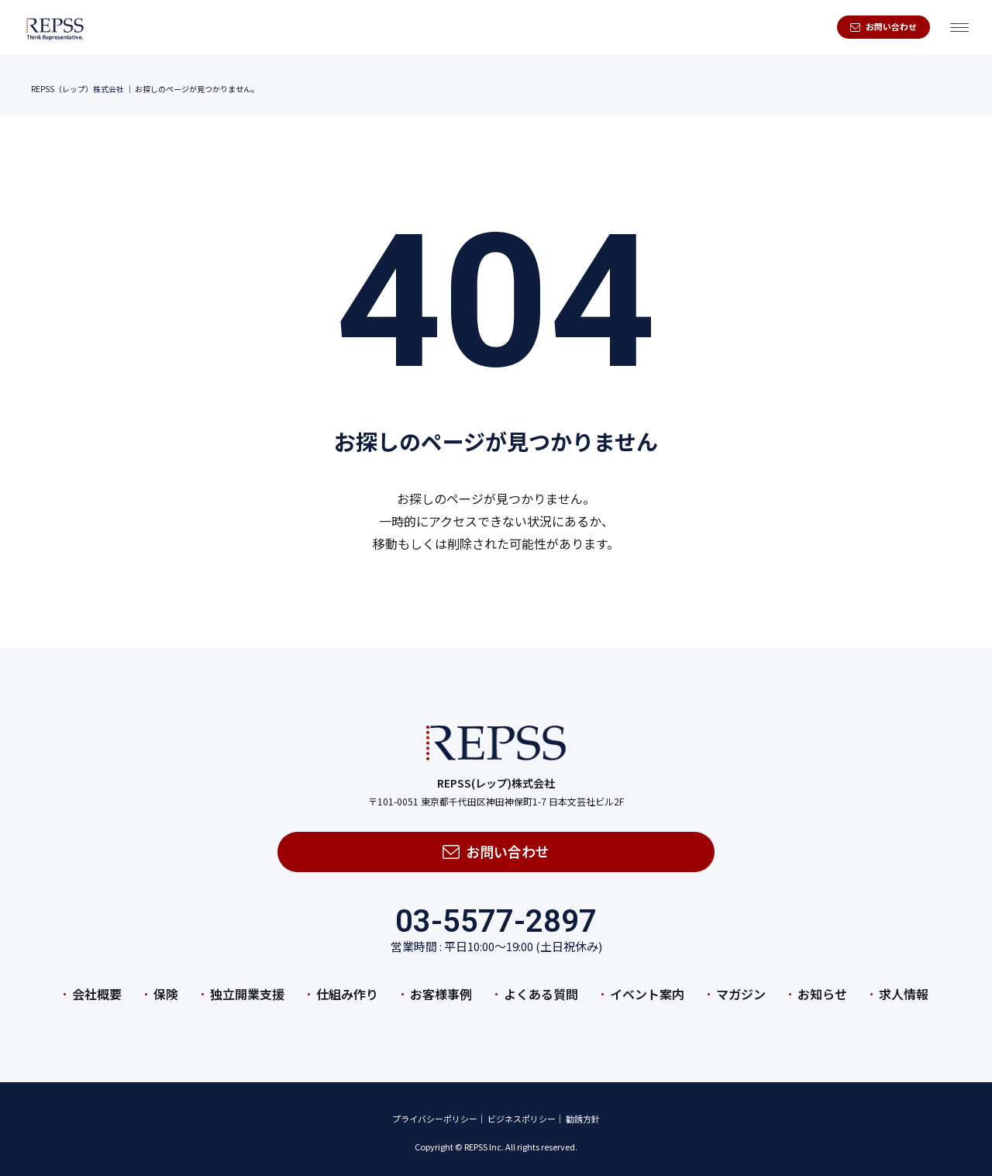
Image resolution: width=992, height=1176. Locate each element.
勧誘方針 (583, 1111)
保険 (165, 986)
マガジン (741, 986)
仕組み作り (347, 986)
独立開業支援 (247, 986)
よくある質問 (541, 986)
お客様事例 (441, 986)
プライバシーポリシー (434, 1111)
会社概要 (97, 986)
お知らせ (822, 986)
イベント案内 (647, 986)
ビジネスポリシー (521, 1111)
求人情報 (903, 986)
